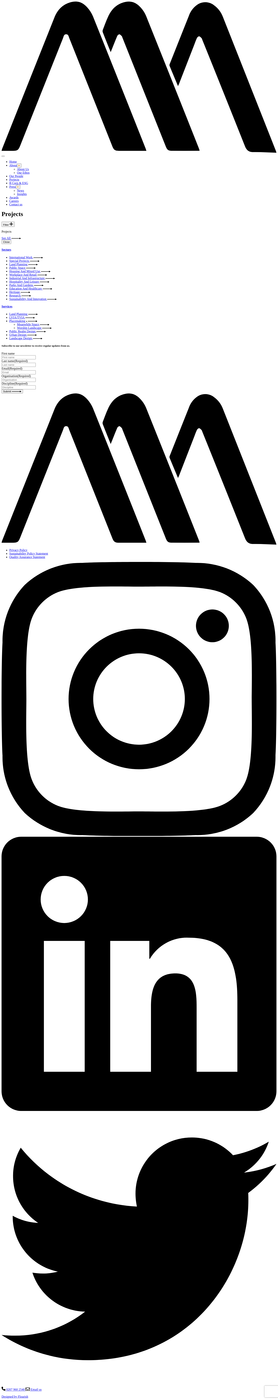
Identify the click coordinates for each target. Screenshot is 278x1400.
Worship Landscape (34, 327)
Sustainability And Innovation (33, 299)
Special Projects (24, 260)
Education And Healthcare (30, 288)
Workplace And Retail (28, 274)
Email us (33, 1389)
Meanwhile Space (33, 324)
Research (20, 295)
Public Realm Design (27, 331)
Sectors (6, 249)
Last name (15, 361)
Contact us (15, 204)
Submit (12, 391)
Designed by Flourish (15, 1396)
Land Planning (23, 264)
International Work (26, 257)
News (20, 190)
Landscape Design (25, 338)
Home (13, 161)
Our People (16, 176)
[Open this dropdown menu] (19, 165)
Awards (14, 197)
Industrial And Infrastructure (32, 278)
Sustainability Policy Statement (28, 553)
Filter (8, 224)
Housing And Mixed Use (29, 271)
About (13, 165)
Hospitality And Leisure (29, 281)
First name (8, 353)
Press (12, 186)
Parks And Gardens (26, 285)
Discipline (15, 383)
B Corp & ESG (18, 183)
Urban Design (23, 334)
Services (7, 306)
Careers (14, 201)
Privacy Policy (18, 550)
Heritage (19, 292)
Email (12, 368)
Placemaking (23, 321)
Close (6, 242)
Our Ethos (23, 172)
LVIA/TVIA (22, 317)
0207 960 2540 (13, 1389)
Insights (22, 194)
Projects (14, 179)
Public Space (22, 267)
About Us (23, 169)
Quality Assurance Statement (27, 557)
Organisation (16, 376)
